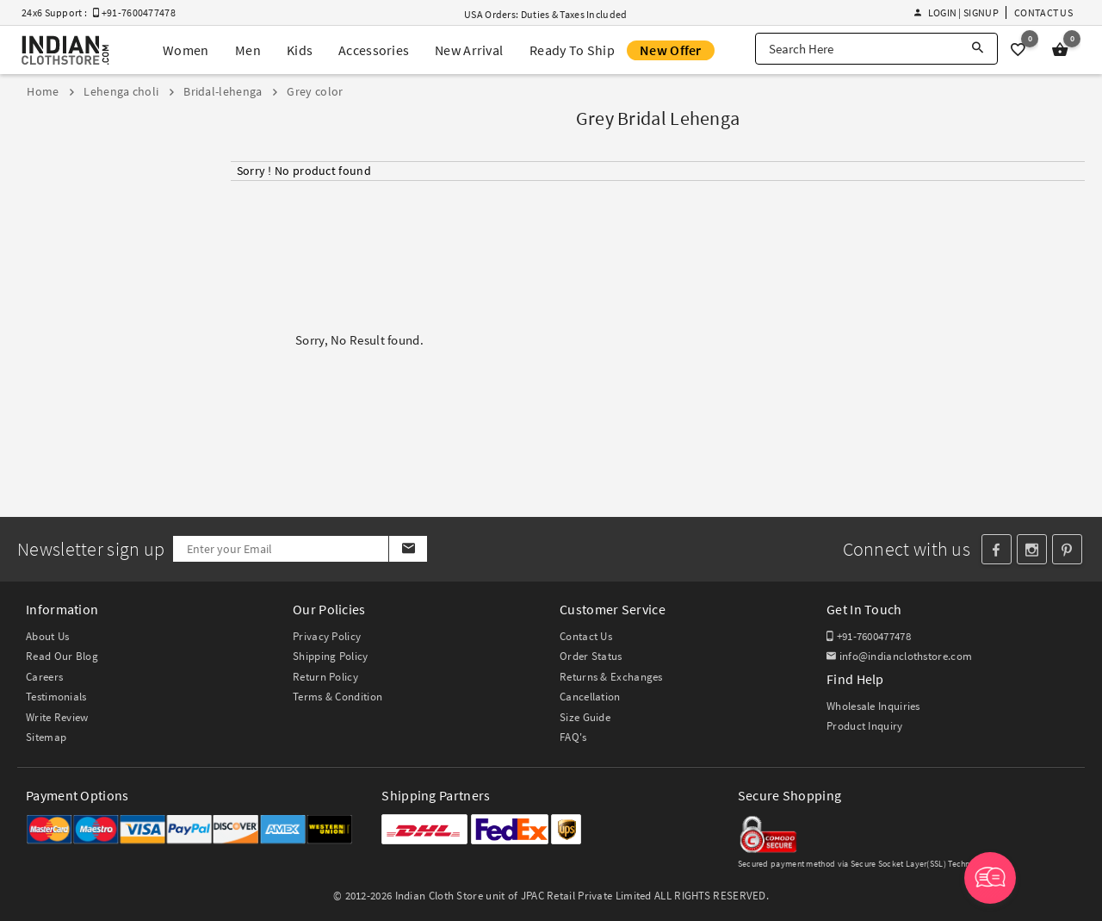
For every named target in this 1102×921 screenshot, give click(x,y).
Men (248, 50)
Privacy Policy (327, 636)
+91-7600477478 (868, 636)
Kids (300, 50)
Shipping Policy (330, 656)
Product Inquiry (864, 726)
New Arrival (469, 50)
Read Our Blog (62, 656)
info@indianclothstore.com (899, 656)
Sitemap (46, 737)
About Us (47, 636)
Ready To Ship (572, 50)
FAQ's (573, 737)
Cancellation (590, 696)
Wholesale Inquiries (873, 706)
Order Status (591, 656)
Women (186, 50)
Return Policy (325, 676)
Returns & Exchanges (611, 676)
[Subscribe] (407, 549)
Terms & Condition (337, 696)
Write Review (57, 717)
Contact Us (1043, 12)
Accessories (373, 50)
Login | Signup (956, 12)
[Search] (977, 49)
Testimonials (56, 696)
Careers (44, 676)
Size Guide (585, 717)
